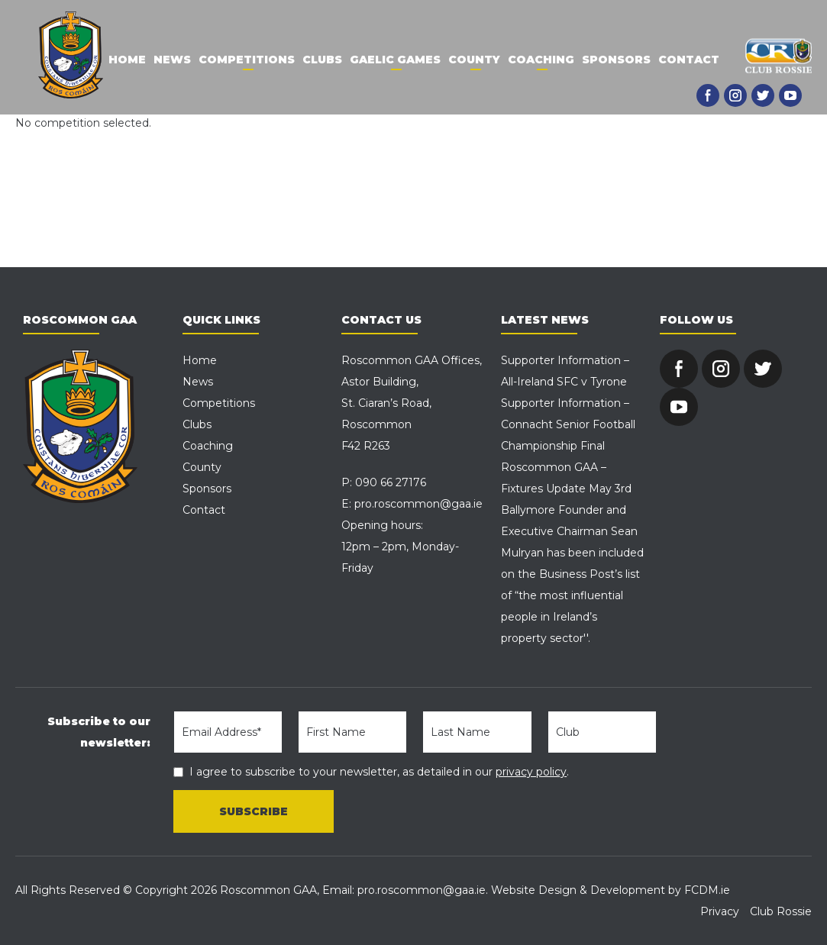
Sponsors (616, 59)
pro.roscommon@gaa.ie (418, 504)
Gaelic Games (395, 59)
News (172, 59)
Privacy (719, 911)
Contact (688, 59)
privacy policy (531, 772)
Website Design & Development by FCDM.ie (610, 890)
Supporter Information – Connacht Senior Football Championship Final (568, 424)
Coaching (541, 59)
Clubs (322, 59)
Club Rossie (781, 911)
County (474, 59)
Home (127, 59)
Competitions (247, 59)
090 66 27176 (390, 482)
